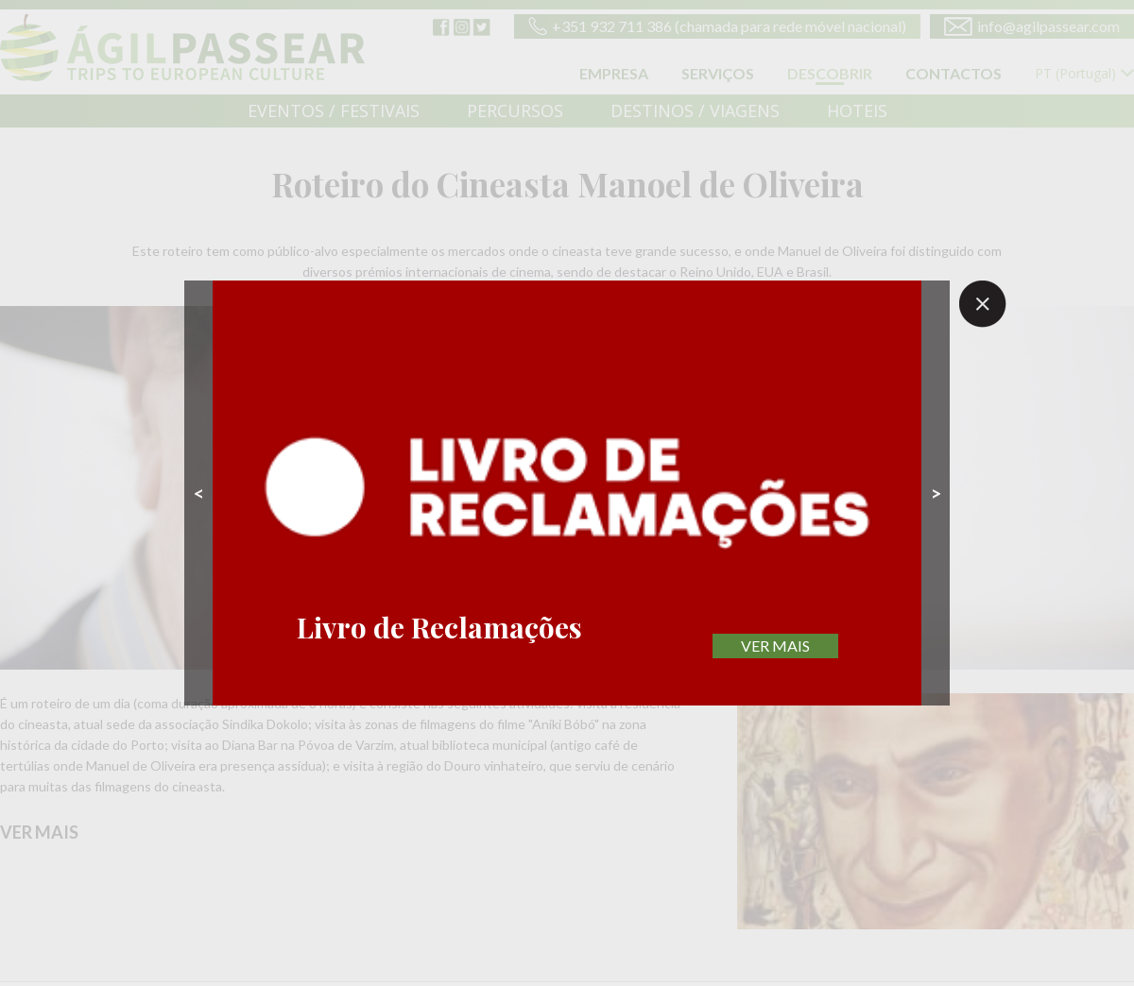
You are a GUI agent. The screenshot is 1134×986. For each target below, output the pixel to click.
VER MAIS (775, 645)
